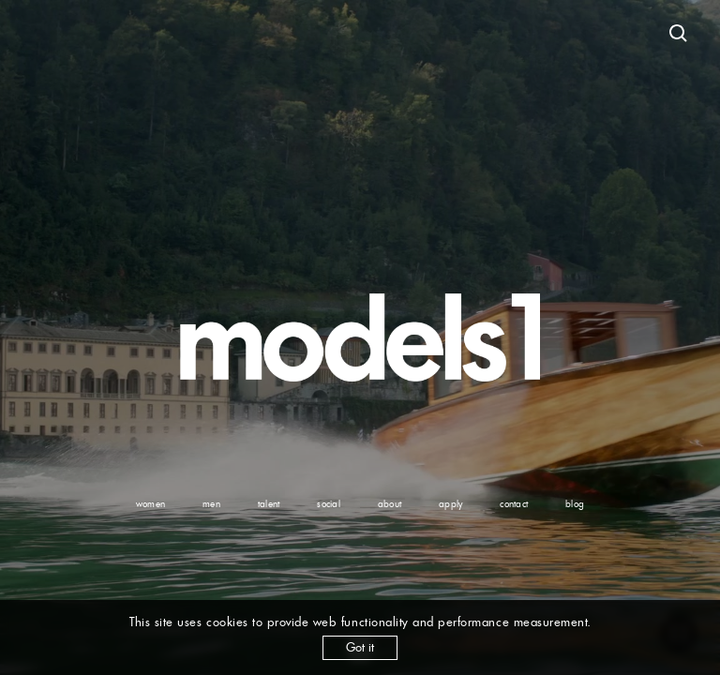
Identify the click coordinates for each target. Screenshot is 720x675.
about (389, 504)
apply (450, 504)
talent (269, 504)
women (150, 504)
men (211, 504)
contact (514, 504)
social (328, 504)
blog (574, 504)
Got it (360, 647)
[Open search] (679, 33)
